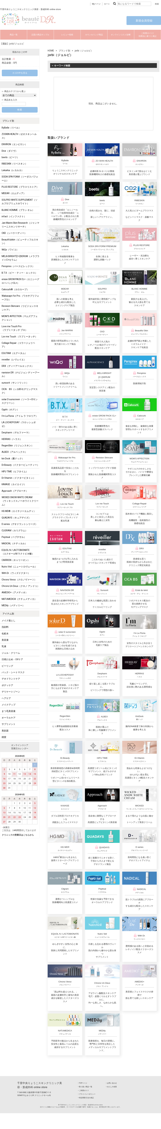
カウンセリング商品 (94, 35)
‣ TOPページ (82, 1083)
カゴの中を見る (19, 73)
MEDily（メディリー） (13, 605)
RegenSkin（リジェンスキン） (18, 445)
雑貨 (4, 737)
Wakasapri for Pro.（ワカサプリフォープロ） (20, 297)
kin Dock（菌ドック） (13, 458)
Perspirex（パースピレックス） (18, 266)
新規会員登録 (143, 20)
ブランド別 (8, 120)
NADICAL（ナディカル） (14, 543)
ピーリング (7, 666)
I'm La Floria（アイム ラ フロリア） (20, 416)
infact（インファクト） (14, 216)
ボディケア (7, 685)
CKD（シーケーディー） (14, 233)
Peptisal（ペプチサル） (14, 537)
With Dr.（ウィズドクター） (16, 573)
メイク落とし (8, 620)
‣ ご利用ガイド (83, 1090)
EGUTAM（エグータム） (14, 353)
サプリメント (8, 724)
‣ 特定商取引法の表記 (86, 1098)
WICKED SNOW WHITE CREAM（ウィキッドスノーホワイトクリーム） (20, 501)
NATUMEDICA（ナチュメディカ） (19, 599)
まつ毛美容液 (8, 711)
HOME (51, 50)
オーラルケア (8, 717)
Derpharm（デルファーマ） (16, 432)
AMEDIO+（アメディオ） (15, 592)
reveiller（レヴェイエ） (14, 359)
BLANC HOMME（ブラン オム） (18, 210)
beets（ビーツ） (10, 157)
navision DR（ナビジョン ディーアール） (20, 374)
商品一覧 (14, 35)
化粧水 (5, 633)
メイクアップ (8, 704)
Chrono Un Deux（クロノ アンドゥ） (20, 586)
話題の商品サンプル (40, 35)
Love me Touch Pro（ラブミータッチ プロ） (14, 328)
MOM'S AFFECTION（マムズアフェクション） (20, 318)
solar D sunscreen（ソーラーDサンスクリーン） (20, 401)
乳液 (4, 646)
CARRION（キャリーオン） (16, 560)
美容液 (5, 640)
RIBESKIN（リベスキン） (14, 163)
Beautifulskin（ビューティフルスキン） (20, 241)
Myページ (96, 4)
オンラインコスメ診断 (121, 35)
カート (107, 4)
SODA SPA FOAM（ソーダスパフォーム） (20, 178)
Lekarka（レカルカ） (13, 170)
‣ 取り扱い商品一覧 (85, 1087)
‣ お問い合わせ (111, 1083)
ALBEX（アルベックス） (14, 452)
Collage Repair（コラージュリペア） (18, 345)
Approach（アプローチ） (15, 491)
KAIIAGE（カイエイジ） (14, 484)
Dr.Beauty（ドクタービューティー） (20, 465)
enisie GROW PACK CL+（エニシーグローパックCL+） (20, 281)
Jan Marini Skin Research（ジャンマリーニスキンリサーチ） (20, 225)
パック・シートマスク (13, 672)
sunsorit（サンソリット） (15, 382)
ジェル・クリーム (11, 653)
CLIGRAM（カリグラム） (14, 530)
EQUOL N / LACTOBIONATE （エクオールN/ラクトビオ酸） (18, 552)
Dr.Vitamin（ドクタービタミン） (18, 478)
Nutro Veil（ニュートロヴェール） (19, 566)
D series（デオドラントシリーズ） (19, 524)
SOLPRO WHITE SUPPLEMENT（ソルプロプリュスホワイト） (19, 202)
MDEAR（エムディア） (14, 193)
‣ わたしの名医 (111, 1087)
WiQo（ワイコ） (10, 249)
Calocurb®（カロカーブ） (15, 289)
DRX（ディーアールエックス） (18, 366)
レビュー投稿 (67, 35)
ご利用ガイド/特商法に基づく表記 (147, 34)
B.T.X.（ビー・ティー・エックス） (19, 272)
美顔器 (5, 730)
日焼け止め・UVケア (12, 659)
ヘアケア (6, 698)
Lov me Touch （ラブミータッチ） (19, 336)
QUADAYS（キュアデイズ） (16, 517)
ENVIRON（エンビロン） (14, 144)
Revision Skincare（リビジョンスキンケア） (20, 308)
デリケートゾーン (11, 691)
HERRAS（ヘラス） (12, 439)
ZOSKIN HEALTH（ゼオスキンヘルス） (19, 136)
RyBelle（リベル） (11, 127)
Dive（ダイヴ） (10, 151)
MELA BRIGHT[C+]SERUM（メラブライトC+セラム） (20, 258)
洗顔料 (5, 627)
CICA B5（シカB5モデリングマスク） (20, 391)
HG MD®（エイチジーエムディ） (19, 511)
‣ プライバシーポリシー (86, 1094)
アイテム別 (8, 613)
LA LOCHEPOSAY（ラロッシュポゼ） (19, 424)
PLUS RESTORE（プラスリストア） (20, 187)
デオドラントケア (11, 678)
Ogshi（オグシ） (10, 409)
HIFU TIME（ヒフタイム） (15, 471)
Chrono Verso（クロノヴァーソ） (19, 579)
